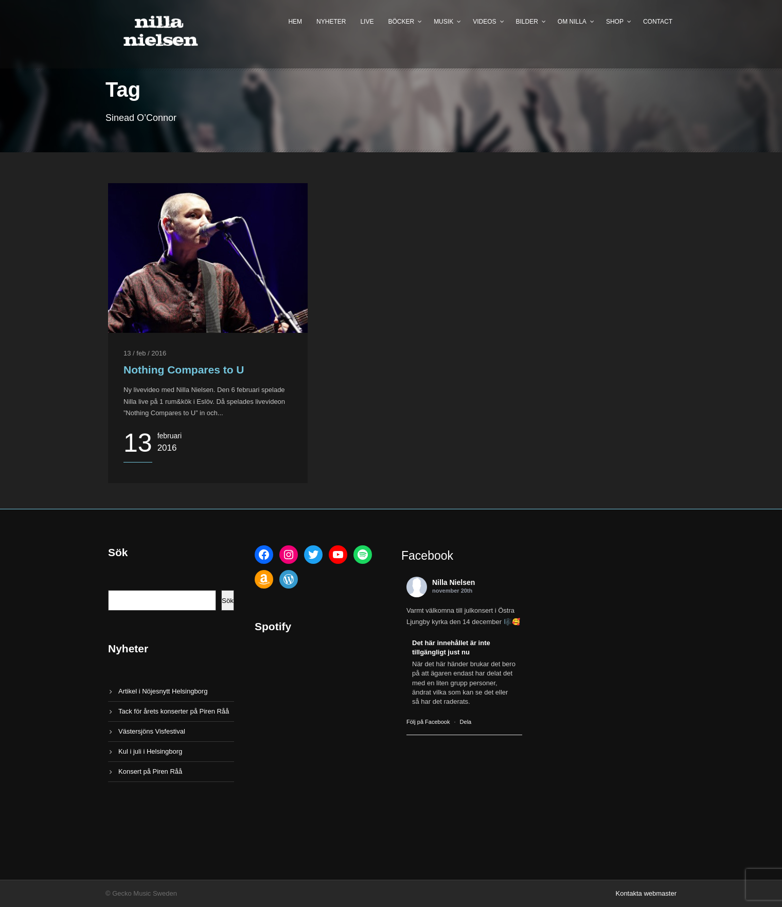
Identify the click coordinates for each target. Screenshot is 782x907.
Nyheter (331, 21)
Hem (295, 21)
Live (367, 21)
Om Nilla (572, 21)
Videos (484, 21)
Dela (466, 722)
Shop (615, 21)
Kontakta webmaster (646, 893)
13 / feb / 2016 (144, 353)
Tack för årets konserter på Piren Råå (173, 711)
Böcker (401, 21)
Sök (228, 600)
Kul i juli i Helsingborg (150, 751)
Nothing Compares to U (183, 370)
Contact (657, 21)
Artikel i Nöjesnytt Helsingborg (162, 691)
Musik (443, 21)
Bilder (527, 21)
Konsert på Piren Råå (150, 771)
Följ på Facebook (428, 722)
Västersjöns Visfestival (151, 731)
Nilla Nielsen (453, 582)
